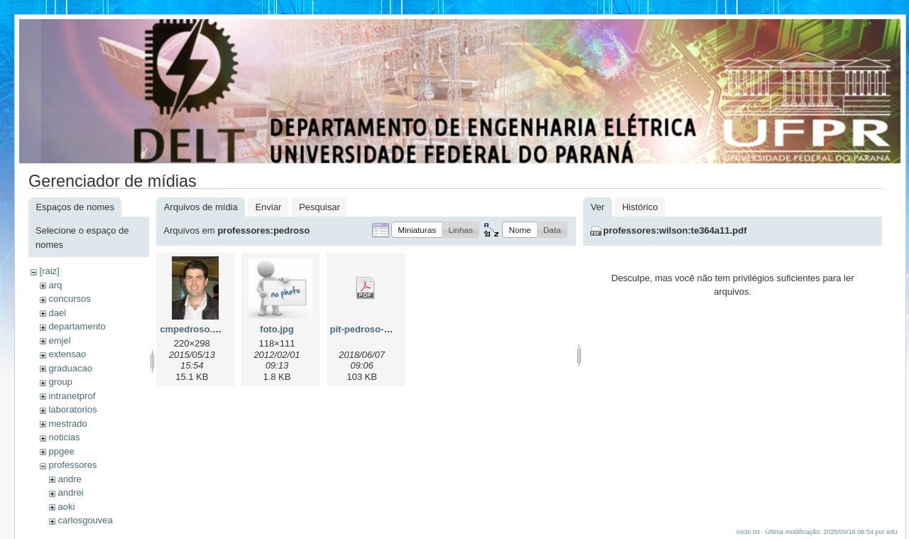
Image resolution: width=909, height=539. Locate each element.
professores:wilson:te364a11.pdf (674, 230)
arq (55, 285)
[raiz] (49, 271)
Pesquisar (319, 207)
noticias (64, 437)
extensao (67, 354)
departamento (76, 326)
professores (72, 464)
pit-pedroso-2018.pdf (376, 329)
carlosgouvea (85, 520)
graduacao (70, 368)
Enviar (268, 207)
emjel (59, 340)
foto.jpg (277, 329)
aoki (66, 506)
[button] (416, 230)
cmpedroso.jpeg (195, 329)
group (60, 381)
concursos (69, 298)
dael (57, 312)
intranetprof (71, 396)
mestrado (67, 423)
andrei (70, 492)
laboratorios (72, 409)
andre (69, 479)
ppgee (61, 451)
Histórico (640, 207)
